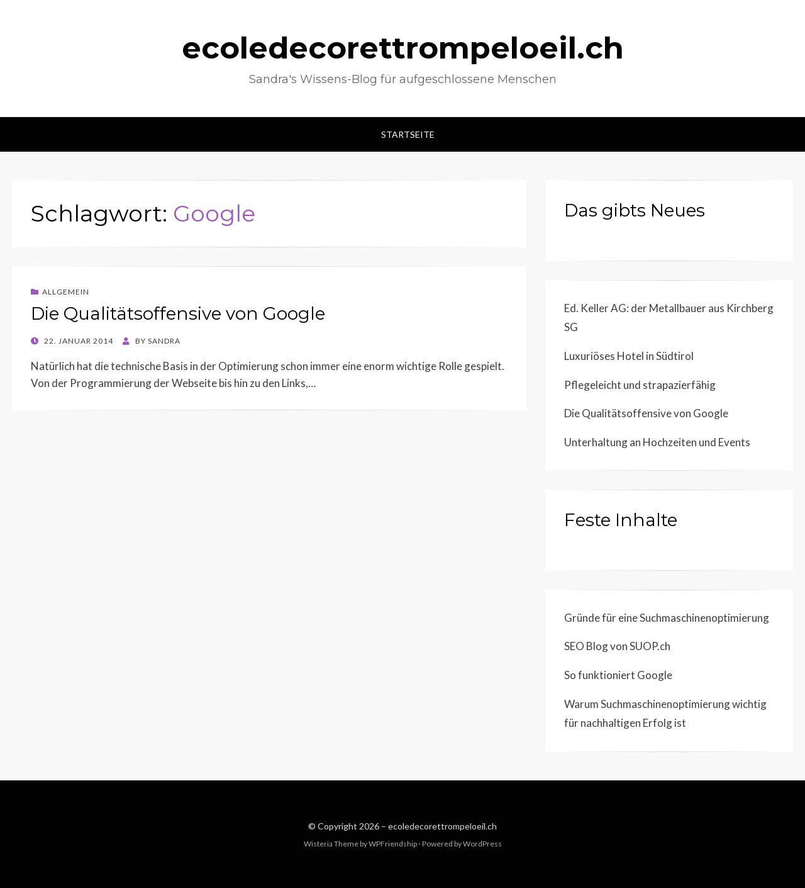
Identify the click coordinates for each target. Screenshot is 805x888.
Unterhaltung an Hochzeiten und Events (657, 442)
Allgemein (65, 291)
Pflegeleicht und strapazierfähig (640, 384)
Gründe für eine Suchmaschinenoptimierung (666, 617)
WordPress (482, 843)
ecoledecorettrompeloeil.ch (403, 48)
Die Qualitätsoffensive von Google (178, 313)
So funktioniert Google (618, 675)
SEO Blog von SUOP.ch (617, 646)
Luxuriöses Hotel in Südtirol (629, 356)
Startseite (408, 134)
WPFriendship (393, 843)
